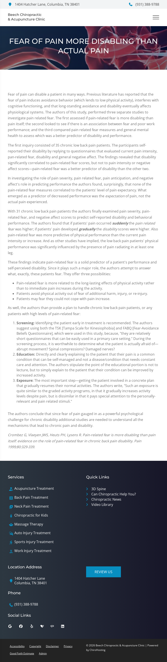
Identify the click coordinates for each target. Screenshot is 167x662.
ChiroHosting (97, 650)
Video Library (102, 504)
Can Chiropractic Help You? (113, 494)
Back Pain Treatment (31, 497)
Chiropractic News (106, 499)
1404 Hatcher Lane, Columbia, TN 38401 (44, 4)
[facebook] (24, 627)
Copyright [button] (35, 646)
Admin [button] (43, 653)
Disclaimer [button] (52, 646)
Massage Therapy (28, 524)
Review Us (103, 571)
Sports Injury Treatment (34, 542)
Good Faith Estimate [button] (22, 653)
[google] (13, 627)
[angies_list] (55, 627)
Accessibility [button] (17, 646)
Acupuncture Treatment (34, 488)
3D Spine (98, 488)
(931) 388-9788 (144, 4)
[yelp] (35, 627)
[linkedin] (65, 627)
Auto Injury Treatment (32, 533)
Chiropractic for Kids (31, 515)
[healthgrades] (45, 627)
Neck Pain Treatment (31, 506)
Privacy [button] (68, 646)
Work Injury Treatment (33, 551)
